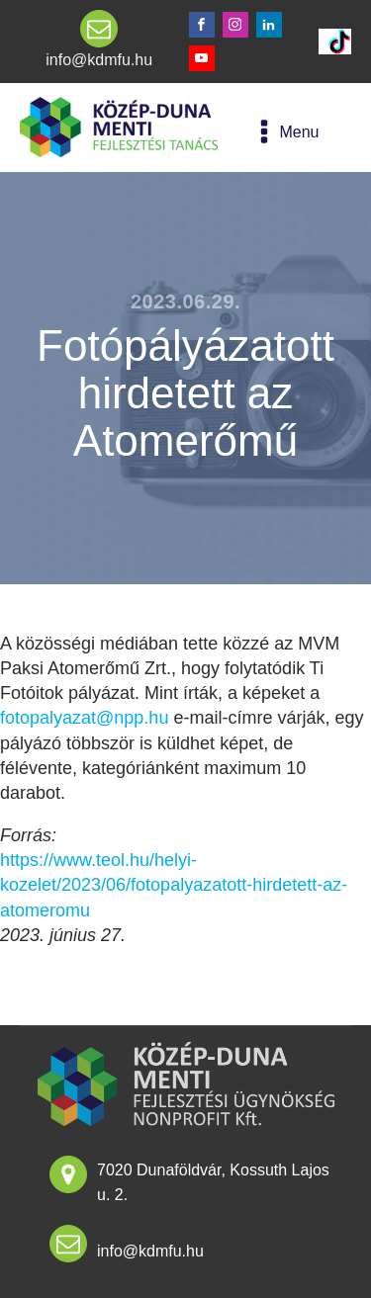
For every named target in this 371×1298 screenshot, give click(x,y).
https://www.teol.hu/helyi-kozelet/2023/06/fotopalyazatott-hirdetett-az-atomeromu (173, 884)
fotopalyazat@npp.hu (84, 718)
